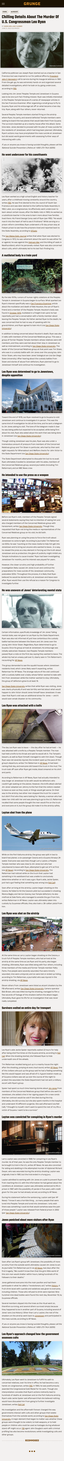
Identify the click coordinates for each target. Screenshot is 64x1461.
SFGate (34, 231)
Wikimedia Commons (55, 66)
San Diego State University (44, 346)
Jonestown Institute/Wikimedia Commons (48, 291)
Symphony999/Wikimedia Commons (50, 1255)
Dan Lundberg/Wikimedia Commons (50, 411)
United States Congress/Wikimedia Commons (47, 1043)
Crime (5, 12)
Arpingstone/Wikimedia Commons (50, 848)
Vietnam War (34, 242)
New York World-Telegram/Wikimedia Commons (46, 190)
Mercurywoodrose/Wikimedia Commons (49, 1373)
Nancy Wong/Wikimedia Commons (50, 626)
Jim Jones (53, 1088)
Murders (14, 12)
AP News (18, 660)
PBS (14, 88)
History (55, 1285)
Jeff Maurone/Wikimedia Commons (50, 510)
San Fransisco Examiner (41, 303)
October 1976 (15, 313)
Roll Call (51, 882)
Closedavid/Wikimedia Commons (51, 949)
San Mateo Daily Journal (16, 236)
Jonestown (39, 1316)
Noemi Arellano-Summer (13, 26)
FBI (23, 1428)
